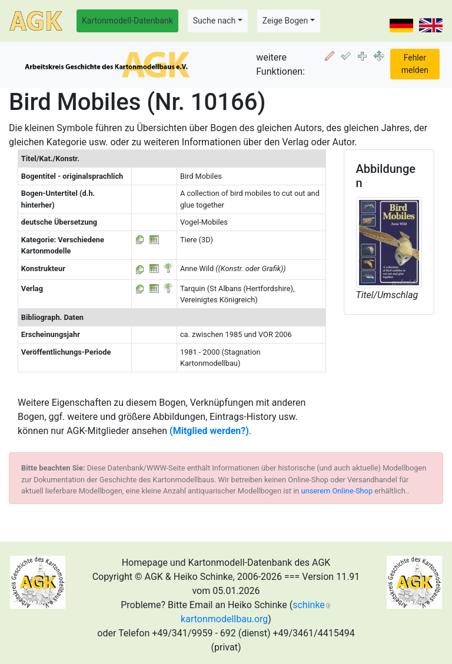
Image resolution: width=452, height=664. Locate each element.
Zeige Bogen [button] (285, 20)
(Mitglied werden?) (209, 430)
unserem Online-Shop (337, 490)
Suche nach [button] (214, 20)
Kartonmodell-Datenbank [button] (127, 20)
